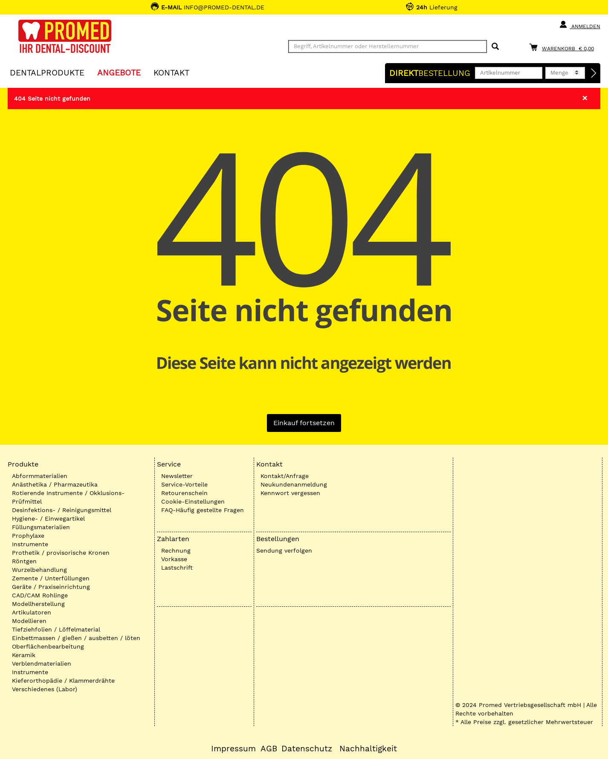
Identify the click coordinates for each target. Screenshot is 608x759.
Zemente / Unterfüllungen (51, 578)
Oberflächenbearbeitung (48, 646)
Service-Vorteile (184, 484)
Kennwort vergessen (290, 493)
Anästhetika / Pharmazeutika (55, 484)
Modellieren (29, 620)
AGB (269, 748)
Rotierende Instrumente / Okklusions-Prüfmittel (68, 497)
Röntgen (24, 561)
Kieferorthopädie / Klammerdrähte (63, 680)
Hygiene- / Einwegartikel (48, 518)
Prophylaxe (28, 535)
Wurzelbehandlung (39, 569)
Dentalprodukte (47, 72)
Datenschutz (306, 748)
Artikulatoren (31, 612)
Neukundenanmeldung (294, 484)
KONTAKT (171, 72)
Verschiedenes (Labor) (44, 689)
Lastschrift (177, 567)
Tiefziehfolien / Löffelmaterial (56, 629)
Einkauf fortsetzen (304, 423)
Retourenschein (184, 493)
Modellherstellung (38, 603)
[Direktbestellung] (594, 73)
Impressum (233, 748)
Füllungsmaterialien (41, 527)
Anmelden (579, 24)
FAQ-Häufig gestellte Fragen (202, 510)
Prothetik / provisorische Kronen (61, 552)
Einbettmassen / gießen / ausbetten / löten (76, 637)
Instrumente (30, 544)
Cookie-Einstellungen (193, 501)
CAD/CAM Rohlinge (40, 595)
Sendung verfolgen (284, 550)
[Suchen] (495, 47)
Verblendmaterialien (41, 663)
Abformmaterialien (39, 475)
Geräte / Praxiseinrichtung (51, 586)
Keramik (23, 655)
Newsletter (177, 475)
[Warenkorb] (563, 47)
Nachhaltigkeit (368, 748)
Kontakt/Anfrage (285, 475)
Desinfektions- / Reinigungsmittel (61, 510)
